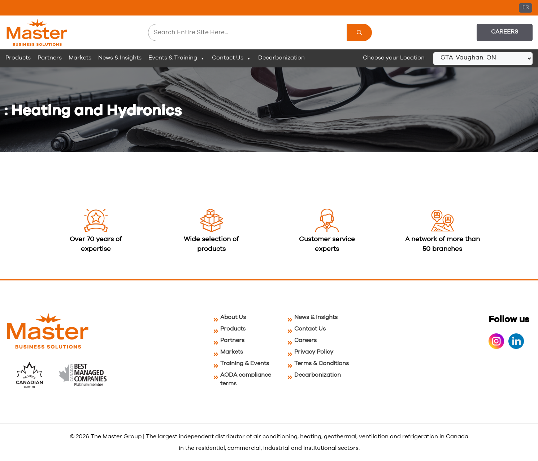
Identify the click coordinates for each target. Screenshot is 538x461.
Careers (504, 32)
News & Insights (120, 58)
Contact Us (231, 58)
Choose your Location (394, 58)
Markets (80, 58)
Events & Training (176, 58)
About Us (233, 317)
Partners (50, 58)
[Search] (359, 32)
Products (18, 58)
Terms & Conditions (321, 363)
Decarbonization (281, 58)
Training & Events (244, 363)
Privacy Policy (313, 352)
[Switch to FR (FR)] (525, 8)
